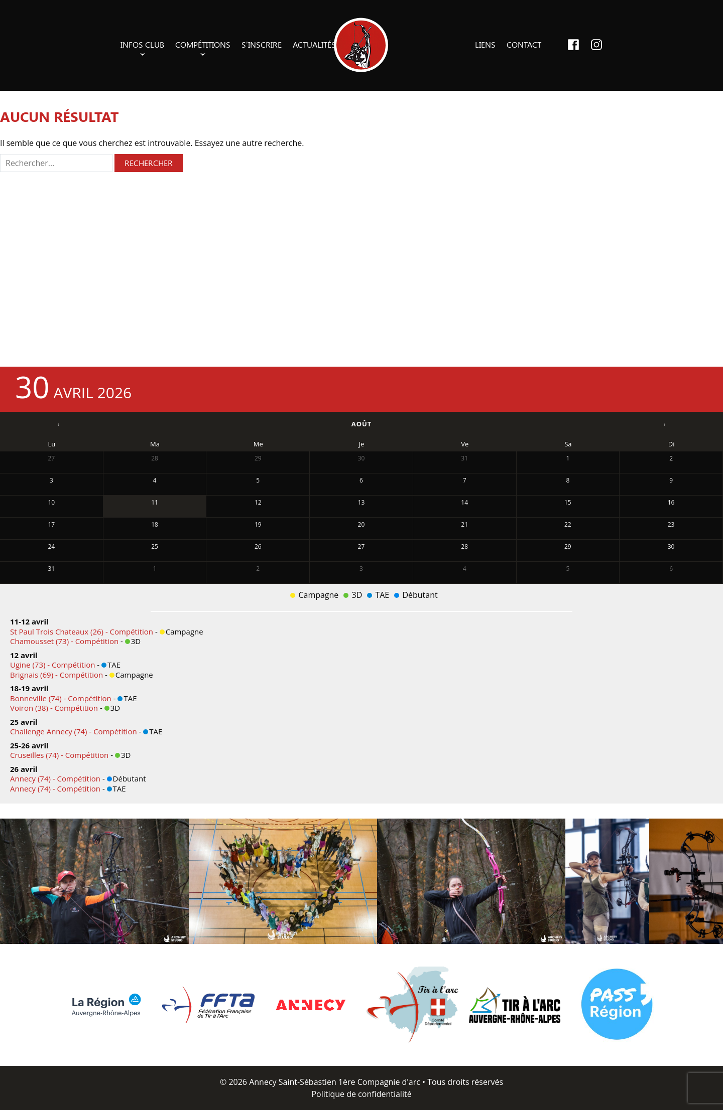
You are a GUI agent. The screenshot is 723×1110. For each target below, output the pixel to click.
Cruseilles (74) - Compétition (60, 755)
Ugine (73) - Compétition (53, 665)
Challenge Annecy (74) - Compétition (74, 731)
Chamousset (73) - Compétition (65, 641)
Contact (524, 44)
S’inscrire (262, 44)
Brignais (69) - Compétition (57, 675)
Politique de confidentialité (361, 1093)
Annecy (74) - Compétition (56, 778)
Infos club (142, 44)
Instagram (596, 45)
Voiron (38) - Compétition (55, 708)
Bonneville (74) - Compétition (61, 698)
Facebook (573, 45)
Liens (485, 44)
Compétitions (202, 44)
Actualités (314, 44)
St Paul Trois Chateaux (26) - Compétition (82, 631)
